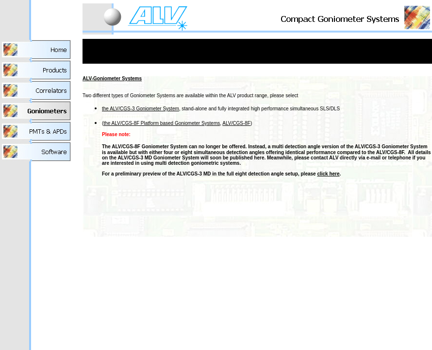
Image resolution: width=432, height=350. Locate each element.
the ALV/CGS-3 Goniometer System (140, 108)
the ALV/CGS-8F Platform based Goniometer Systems (161, 123)
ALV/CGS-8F (236, 123)
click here (328, 173)
